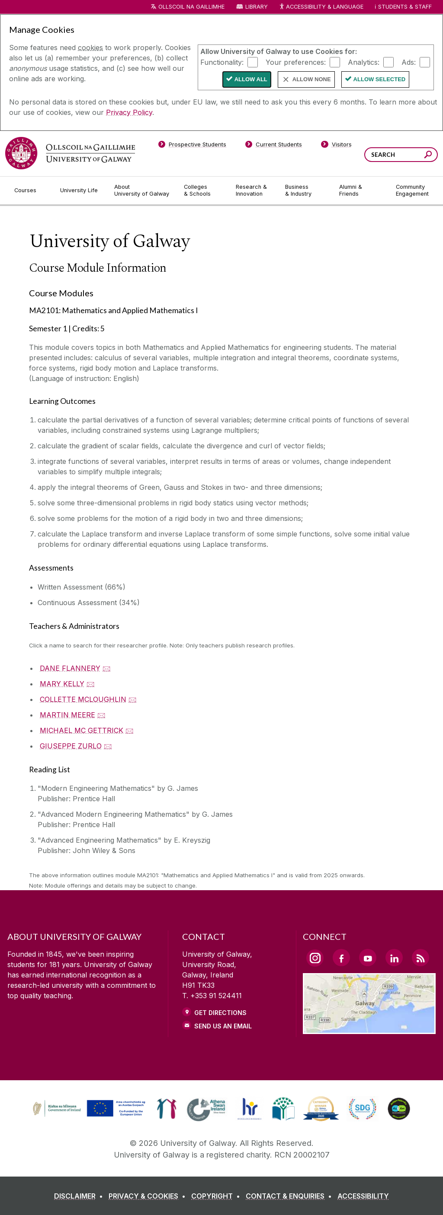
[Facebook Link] (341, 957)
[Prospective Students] (192, 146)
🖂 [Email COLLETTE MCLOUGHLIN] (132, 699)
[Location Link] (369, 1029)
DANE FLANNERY (70, 668)
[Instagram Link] (315, 958)
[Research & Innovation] (253, 190)
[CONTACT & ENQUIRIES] (290, 1196)
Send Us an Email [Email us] (223, 1026)
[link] (87, 1109)
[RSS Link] (420, 957)
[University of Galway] (70, 153)
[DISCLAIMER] (80, 1196)
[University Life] (80, 190)
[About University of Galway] (142, 190)
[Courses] (30, 190)
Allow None (311, 79)
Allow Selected (379, 79)
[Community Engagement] (412, 190)
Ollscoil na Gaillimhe (191, 6)
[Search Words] (401, 154)
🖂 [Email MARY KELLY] (91, 683)
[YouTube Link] (367, 957)
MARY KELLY (62, 683)
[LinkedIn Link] (394, 957)
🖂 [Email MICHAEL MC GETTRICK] (129, 730)
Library (256, 6)
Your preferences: (296, 61)
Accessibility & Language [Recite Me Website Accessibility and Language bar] (321, 7)
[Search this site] (428, 156)
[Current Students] (274, 146)
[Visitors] (336, 146)
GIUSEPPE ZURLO (71, 746)
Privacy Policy (129, 112)
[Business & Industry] (305, 190)
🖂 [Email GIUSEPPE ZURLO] (108, 746)
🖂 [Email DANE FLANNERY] (107, 668)
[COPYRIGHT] (217, 1196)
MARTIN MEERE (67, 715)
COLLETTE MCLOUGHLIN (83, 699)
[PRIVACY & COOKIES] (149, 1196)
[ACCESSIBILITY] (363, 1196)
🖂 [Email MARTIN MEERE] (101, 715)
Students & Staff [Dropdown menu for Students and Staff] (405, 6)
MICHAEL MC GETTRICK (81, 730)
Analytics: (363, 61)
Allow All (250, 79)
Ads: (408, 61)
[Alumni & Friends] (360, 190)
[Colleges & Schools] (203, 190)
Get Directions (220, 1012)
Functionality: (222, 61)
